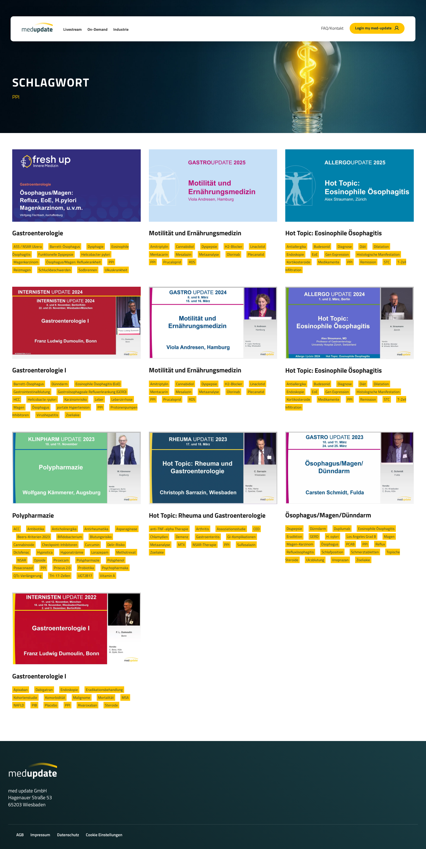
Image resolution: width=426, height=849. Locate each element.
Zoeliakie (73, 415)
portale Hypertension (73, 407)
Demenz (182, 536)
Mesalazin (183, 254)
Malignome (81, 697)
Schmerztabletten (365, 552)
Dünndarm (60, 384)
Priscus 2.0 (62, 567)
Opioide (40, 560)
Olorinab (233, 254)
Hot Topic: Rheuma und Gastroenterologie (207, 515)
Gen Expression (337, 254)
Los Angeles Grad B (361, 536)
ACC (17, 529)
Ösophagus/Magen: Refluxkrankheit (73, 262)
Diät (363, 246)
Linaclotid (257, 246)
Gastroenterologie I (39, 370)
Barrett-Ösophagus (65, 246)
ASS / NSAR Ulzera (28, 246)
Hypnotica (45, 552)
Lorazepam (99, 552)
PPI (111, 262)
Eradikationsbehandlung (104, 689)
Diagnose (345, 246)
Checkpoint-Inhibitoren (59, 544)
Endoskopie (295, 254)
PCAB (350, 544)
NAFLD (19, 705)
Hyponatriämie (72, 552)
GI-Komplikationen (241, 536)
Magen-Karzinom (300, 544)
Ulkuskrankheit (116, 270)
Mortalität (106, 697)
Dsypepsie (294, 528)
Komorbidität (55, 697)
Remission (368, 262)
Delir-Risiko (116, 544)
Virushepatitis (47, 415)
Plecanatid (256, 254)
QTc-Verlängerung (28, 575)
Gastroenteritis (208, 536)
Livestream (72, 29)
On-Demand (97, 29)
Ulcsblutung (315, 560)
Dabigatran (44, 689)
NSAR (21, 560)
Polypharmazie (33, 515)
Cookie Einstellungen (104, 835)
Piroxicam (61, 560)
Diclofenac (21, 552)
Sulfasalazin (246, 544)
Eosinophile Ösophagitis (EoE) (98, 384)
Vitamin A (107, 575)
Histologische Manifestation (378, 254)
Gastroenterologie (37, 233)
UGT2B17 (85, 575)
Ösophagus (40, 407)
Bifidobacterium (70, 536)
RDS (192, 262)
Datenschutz (68, 835)
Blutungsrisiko (101, 536)
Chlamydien (159, 536)
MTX (181, 544)
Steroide (111, 705)
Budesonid (322, 246)
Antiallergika (296, 246)
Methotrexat (126, 552)
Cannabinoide (24, 544)
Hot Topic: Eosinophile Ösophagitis (333, 233)
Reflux (380, 544)
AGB (20, 835)
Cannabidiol (185, 246)
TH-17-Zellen (59, 575)
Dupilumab (342, 528)
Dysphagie (96, 246)
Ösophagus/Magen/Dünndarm (328, 515)
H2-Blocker (233, 246)
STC (387, 262)
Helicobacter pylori (95, 254)
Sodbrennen (88, 270)
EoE (315, 254)
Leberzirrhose (122, 399)
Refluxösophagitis (300, 552)
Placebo (51, 705)
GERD (314, 536)
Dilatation (381, 246)
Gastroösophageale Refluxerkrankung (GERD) (92, 391)
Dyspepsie (209, 246)
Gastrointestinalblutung (32, 391)
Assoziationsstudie (231, 529)
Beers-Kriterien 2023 (33, 536)
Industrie (121, 29)
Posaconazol (23, 567)
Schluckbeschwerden (55, 270)
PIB (34, 705)
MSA (125, 697)
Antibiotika (35, 529)
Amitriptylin (159, 246)
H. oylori (332, 536)
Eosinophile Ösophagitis (376, 528)
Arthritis (202, 529)
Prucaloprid (172, 262)
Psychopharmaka (115, 567)
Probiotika (86, 567)
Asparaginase (126, 529)
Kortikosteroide (298, 262)
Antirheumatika (96, 529)
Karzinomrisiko (75, 399)
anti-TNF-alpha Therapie (169, 529)
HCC (17, 399)
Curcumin (92, 544)
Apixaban (21, 689)
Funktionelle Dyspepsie (55, 254)
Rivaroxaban (87, 705)
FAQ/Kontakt (332, 28)
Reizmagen (22, 270)
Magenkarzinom (26, 262)
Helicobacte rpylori (42, 399)
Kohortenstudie (25, 697)
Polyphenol (115, 560)
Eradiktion (294, 536)
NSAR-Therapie (204, 544)
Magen (19, 407)
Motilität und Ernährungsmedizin (195, 233)
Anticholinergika (64, 529)
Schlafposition (332, 552)
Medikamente (328, 262)
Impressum (40, 835)
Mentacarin (159, 254)
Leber (99, 399)
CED (256, 529)
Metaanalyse (209, 254)
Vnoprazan (340, 560)
